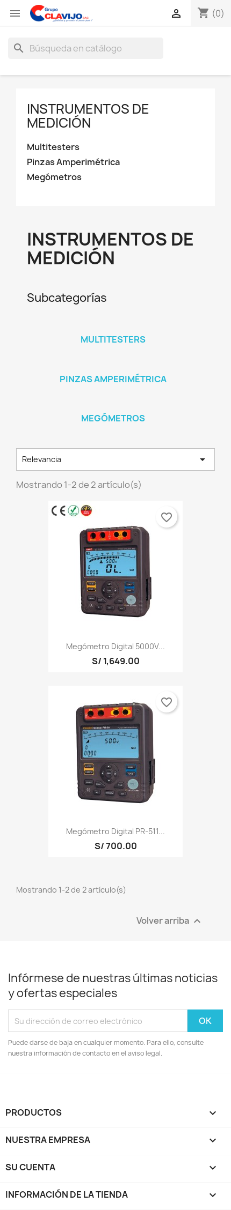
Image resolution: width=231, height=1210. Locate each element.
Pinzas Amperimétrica (73, 162)
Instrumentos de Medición (88, 116)
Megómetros (54, 177)
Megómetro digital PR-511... (115, 831)
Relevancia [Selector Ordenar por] (115, 459)
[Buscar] (85, 48)
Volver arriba (170, 921)
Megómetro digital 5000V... (115, 646)
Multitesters (53, 147)
